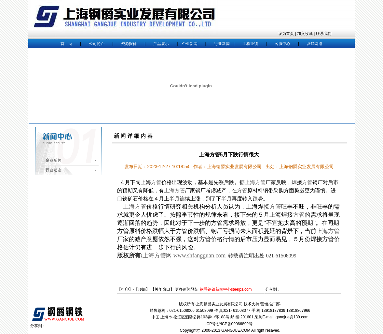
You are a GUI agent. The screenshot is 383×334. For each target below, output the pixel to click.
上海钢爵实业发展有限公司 (219, 304)
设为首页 (286, 33)
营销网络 (314, 43)
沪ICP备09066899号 (235, 324)
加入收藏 (305, 33)
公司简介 (96, 43)
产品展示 (161, 43)
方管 (156, 182)
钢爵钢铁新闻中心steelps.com (226, 289)
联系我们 (324, 33)
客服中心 (282, 43)
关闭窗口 (162, 289)
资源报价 (129, 43)
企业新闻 (190, 43)
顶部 (142, 289)
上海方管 (255, 182)
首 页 (66, 43)
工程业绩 (250, 43)
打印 (125, 289)
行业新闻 (222, 43)
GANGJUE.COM (235, 330)
